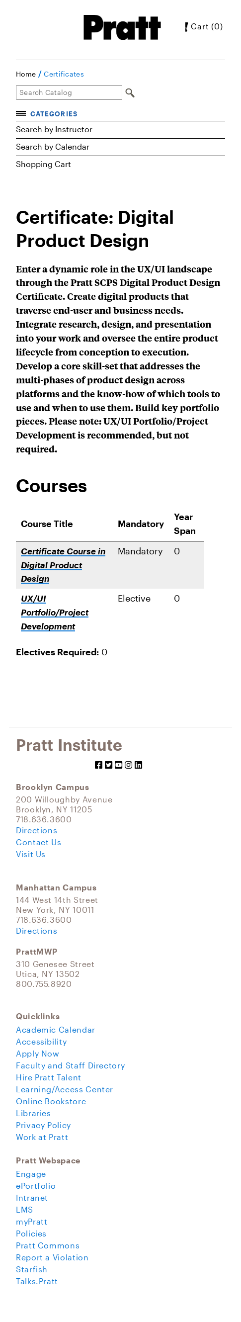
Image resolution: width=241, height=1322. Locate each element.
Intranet (32, 1197)
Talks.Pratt (37, 1281)
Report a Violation (52, 1257)
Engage (31, 1173)
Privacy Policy (43, 1125)
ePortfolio (36, 1185)
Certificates (64, 74)
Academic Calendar (55, 1029)
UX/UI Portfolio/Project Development (54, 612)
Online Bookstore (51, 1101)
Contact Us (38, 842)
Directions (36, 830)
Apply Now (38, 1053)
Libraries (33, 1113)
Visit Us (31, 854)
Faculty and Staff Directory (70, 1065)
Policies (31, 1233)
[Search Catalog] (69, 92)
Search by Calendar (52, 146)
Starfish (32, 1269)
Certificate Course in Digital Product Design (63, 565)
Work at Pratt (42, 1137)
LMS (24, 1209)
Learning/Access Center (64, 1089)
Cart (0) (199, 26)
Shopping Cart (43, 164)
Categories (53, 114)
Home (26, 74)
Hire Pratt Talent (48, 1077)
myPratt (31, 1221)
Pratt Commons (48, 1245)
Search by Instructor (54, 129)
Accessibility (41, 1041)
